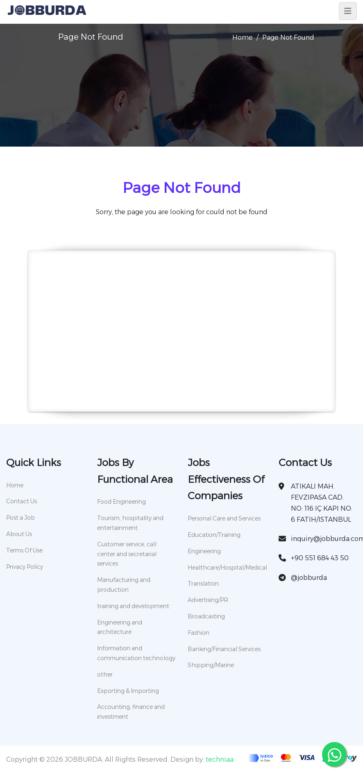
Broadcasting (206, 616)
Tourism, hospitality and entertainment (130, 523)
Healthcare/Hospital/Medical (227, 567)
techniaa (220, 759)
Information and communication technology (136, 653)
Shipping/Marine (211, 665)
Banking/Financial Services (224, 649)
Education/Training (214, 535)
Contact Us (21, 501)
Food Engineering (121, 501)
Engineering (204, 551)
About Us (19, 534)
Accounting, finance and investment (131, 711)
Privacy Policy (24, 566)
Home (242, 37)
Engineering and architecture (119, 627)
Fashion (198, 632)
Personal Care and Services (224, 518)
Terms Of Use (24, 550)
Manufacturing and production (123, 584)
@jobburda (309, 578)
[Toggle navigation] (348, 11)
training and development (133, 606)
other (105, 674)
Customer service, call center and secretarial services (127, 554)
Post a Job (20, 517)
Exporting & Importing (128, 691)
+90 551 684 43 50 (320, 558)
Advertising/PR (208, 600)
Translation (203, 583)
